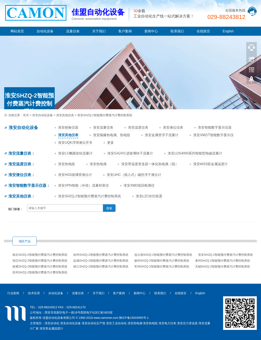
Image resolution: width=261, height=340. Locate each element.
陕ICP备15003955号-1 (134, 317)
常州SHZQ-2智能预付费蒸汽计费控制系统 (161, 266)
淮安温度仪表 (17, 164)
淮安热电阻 (66, 164)
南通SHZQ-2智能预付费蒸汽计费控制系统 (39, 266)
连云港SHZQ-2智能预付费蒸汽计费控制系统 (163, 254)
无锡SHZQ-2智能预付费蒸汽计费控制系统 (222, 266)
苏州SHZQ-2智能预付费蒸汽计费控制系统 (39, 272)
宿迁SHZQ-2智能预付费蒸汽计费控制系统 (39, 260)
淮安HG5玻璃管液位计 (75, 175)
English (228, 31)
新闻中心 (151, 31)
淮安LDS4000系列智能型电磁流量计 (195, 153)
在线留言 (203, 31)
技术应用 (34, 293)
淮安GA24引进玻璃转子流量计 (130, 153)
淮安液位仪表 (17, 175)
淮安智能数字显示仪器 (25, 185)
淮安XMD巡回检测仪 (139, 185)
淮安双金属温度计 (51, 328)
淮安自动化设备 (21, 127)
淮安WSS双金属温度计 (210, 164)
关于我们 (99, 31)
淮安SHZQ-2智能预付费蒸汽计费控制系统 (104, 115)
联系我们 (177, 31)
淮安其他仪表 (65, 115)
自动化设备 (45, 31)
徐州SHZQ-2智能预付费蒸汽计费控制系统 (100, 254)
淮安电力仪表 (167, 323)
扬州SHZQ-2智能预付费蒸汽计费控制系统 (161, 260)
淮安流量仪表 (17, 153)
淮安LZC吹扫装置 (149, 196)
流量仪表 (73, 31)
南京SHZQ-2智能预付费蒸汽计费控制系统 (39, 254)
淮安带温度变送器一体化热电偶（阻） (149, 164)
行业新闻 (13, 293)
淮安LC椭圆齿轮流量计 (75, 153)
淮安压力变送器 (187, 323)
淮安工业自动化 (116, 323)
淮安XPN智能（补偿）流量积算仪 (83, 185)
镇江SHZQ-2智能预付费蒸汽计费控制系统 (100, 266)
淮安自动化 (52, 323)
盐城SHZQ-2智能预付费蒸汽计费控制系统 (100, 260)
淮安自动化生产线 (93, 323)
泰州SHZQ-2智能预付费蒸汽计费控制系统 (222, 260)
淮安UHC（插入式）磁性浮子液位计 (134, 175)
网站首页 (17, 31)
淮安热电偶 (98, 164)
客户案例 (125, 31)
